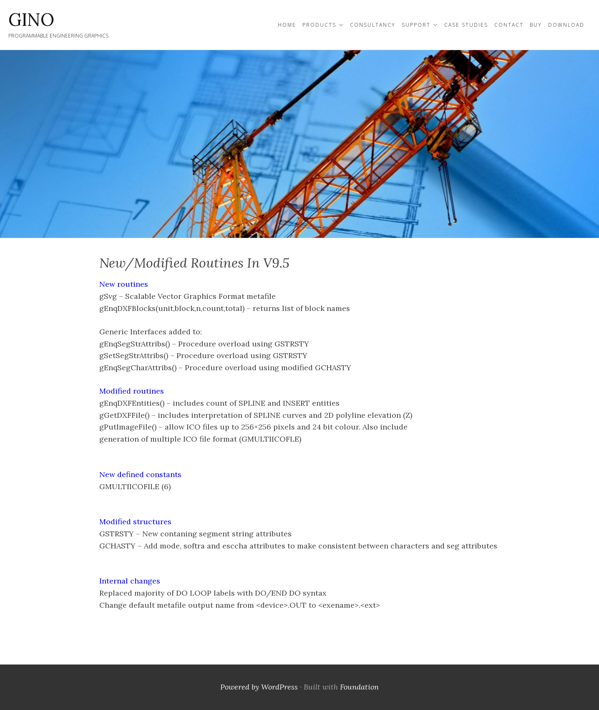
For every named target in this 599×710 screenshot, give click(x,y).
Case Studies (466, 24)
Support (416, 24)
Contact (508, 24)
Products (319, 24)
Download (566, 24)
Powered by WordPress (259, 687)
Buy (536, 24)
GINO (31, 19)
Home (287, 24)
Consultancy (372, 24)
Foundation (359, 687)
